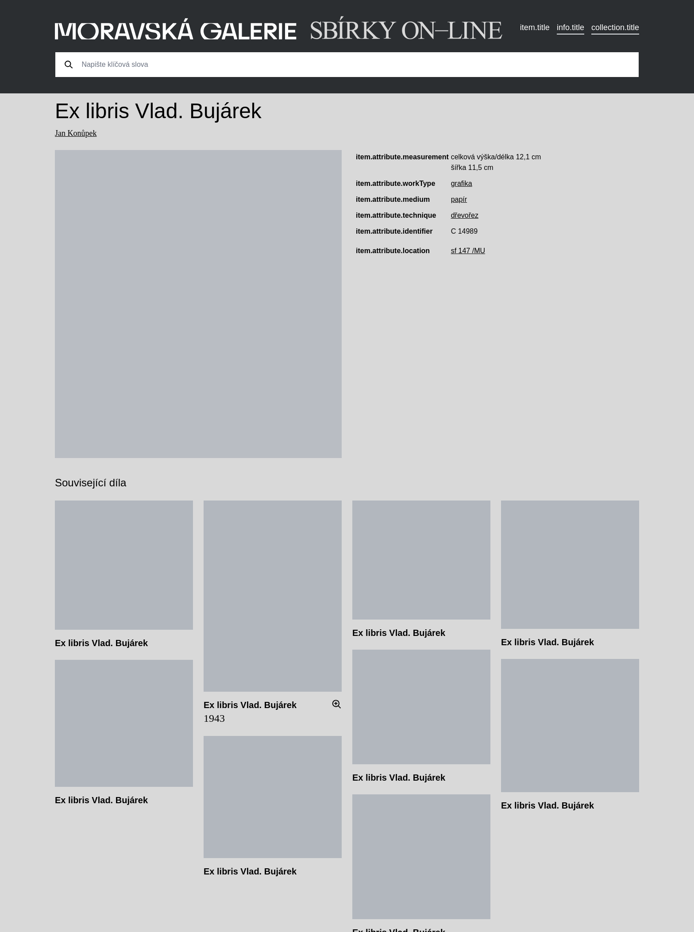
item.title (535, 27)
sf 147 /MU (468, 250)
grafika (461, 183)
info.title (570, 27)
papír (459, 199)
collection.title (615, 27)
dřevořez (464, 215)
